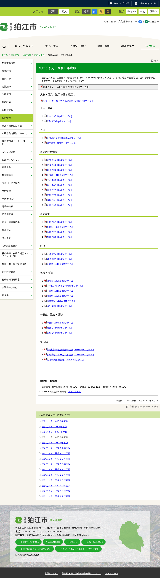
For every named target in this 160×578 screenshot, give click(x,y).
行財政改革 (7, 110)
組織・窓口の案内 (95, 542)
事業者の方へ (8, 198)
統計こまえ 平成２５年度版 (56, 480)
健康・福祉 (104, 46)
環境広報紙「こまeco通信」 (13, 142)
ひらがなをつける (147, 3)
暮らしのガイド (24, 46)
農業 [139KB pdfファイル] (58, 237)
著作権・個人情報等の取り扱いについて (81, 573)
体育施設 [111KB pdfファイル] (60, 301)
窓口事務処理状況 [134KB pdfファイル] (64, 359)
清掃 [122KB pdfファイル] (58, 190)
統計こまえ (39, 55)
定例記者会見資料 (11, 245)
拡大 (64, 11)
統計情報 (27, 55)
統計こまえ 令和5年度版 (54, 426)
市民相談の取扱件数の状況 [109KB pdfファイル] (69, 349)
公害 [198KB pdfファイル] (58, 205)
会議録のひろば (9, 287)
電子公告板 (7, 206)
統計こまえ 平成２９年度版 (56, 458)
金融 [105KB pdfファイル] (58, 254)
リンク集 (6, 238)
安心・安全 (52, 46)
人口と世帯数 (54, 542)
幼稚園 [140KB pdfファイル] (59, 280)
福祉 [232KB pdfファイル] (58, 306)
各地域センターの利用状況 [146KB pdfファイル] (69, 354)
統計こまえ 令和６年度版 (55, 421)
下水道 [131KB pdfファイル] (59, 175)
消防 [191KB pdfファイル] (58, 200)
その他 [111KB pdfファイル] (59, 264)
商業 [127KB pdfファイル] (58, 232)
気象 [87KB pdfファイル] (57, 121)
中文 (142, 11)
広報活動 (6, 167)
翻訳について (51, 573)
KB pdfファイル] (73, 138)
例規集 (5, 295)
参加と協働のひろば (12, 125)
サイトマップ (111, 573)
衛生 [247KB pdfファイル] (58, 185)
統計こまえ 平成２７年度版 (56, 469)
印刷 (154, 60)
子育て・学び (78, 46)
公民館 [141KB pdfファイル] (59, 291)
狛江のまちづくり (11, 159)
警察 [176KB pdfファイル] (58, 195)
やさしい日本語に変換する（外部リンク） (79, 549)
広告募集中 (7, 175)
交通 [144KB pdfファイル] (58, 165)
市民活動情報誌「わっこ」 (15, 133)
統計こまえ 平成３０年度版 (56, 453)
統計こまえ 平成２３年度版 (56, 491)
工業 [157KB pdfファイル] (58, 222)
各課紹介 (6, 86)
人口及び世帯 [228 (54, 138)
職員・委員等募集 (11, 222)
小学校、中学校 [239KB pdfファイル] (63, 286)
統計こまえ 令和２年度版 (55, 442)
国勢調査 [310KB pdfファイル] (60, 143)
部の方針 (6, 78)
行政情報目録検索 (11, 279)
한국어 (153, 11)
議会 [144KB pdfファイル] (58, 327)
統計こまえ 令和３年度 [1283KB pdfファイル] (64, 87)
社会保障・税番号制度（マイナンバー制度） (15, 254)
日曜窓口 (73, 542)
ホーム (4, 46)
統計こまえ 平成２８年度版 (56, 464)
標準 (53, 11)
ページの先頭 (150, 406)
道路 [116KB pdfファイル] (58, 160)
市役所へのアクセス (30, 542)
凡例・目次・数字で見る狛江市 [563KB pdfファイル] (67, 101)
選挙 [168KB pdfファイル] (58, 332)
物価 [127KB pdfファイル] (58, 259)
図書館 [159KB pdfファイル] (59, 296)
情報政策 (6, 230)
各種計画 (6, 71)
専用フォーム (74, 391)
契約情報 (6, 191)
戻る (138, 406)
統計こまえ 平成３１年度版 (56, 448)
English (131, 11)
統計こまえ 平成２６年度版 (56, 475)
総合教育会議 (8, 272)
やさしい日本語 (121, 3)
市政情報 (150, 46)
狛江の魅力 (128, 46)
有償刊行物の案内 (11, 183)
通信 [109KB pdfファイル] (58, 170)
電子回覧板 (7, 214)
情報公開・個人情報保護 (14, 264)
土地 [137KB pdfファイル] (58, 116)
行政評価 (6, 102)
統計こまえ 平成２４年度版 (56, 485)
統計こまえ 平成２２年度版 (56, 496)
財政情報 (6, 94)
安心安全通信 (8, 152)
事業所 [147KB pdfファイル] (59, 227)
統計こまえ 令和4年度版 (54, 432)
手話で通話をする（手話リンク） (36, 549)
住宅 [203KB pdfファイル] (58, 180)
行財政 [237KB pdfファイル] (59, 322)
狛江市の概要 (8, 63)
